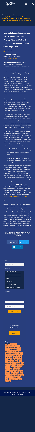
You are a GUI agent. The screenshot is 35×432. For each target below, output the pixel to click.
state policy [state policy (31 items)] (17, 377)
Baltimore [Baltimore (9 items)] (18, 349)
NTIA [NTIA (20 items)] (6, 369)
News (10, 15)
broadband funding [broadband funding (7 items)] (10, 355)
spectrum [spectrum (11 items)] (20, 375)
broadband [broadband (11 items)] (8, 353)
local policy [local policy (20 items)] (20, 365)
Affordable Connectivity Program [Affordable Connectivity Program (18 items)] (12, 347)
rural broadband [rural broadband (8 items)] (15, 373)
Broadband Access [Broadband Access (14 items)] (17, 353)
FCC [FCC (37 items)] (20, 361)
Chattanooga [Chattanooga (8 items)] (8, 357)
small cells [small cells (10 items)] (14, 375)
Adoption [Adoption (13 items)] (14, 344)
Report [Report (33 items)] (20, 371)
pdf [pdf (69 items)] (10, 369)
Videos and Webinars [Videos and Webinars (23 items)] (15, 379)
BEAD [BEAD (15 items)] (7, 351)
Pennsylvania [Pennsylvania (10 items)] (16, 369)
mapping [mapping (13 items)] (7, 367)
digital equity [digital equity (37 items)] (17, 359)
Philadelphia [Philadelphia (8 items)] (8, 371)
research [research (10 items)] (7, 373)
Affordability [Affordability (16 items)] (8, 346)
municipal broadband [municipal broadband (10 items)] (16, 367)
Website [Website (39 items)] (8, 381)
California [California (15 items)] (18, 355)
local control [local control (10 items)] (12, 365)
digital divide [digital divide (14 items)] (8, 359)
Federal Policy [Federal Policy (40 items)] (9, 363)
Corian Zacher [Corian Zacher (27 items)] (17, 357)
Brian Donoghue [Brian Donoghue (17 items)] (14, 351)
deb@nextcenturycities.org (10, 58)
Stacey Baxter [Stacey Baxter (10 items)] (9, 377)
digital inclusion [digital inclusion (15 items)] (9, 361)
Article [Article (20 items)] (13, 350)
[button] (26, 4)
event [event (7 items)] (16, 361)
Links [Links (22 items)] (6, 365)
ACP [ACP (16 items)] (9, 344)
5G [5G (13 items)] (6, 344)
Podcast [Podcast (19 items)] (15, 371)
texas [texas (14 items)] (6, 379)
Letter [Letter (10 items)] (22, 363)
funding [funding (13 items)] (17, 363)
